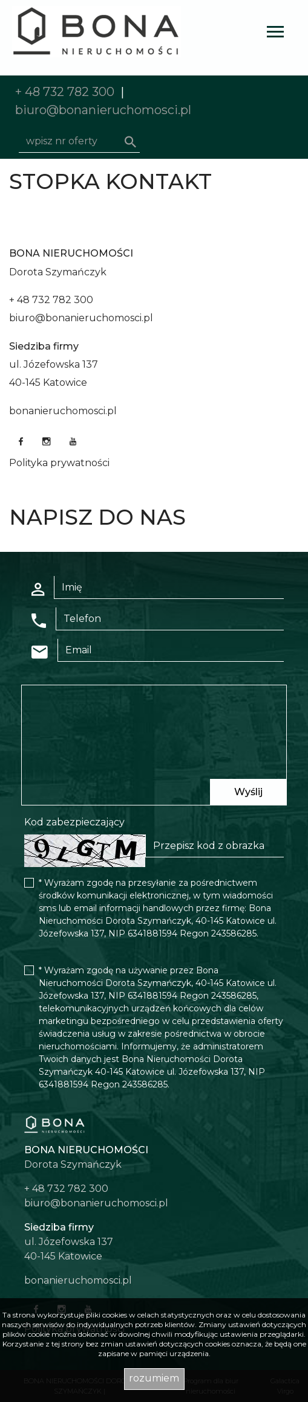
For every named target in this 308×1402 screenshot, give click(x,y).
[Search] (79, 141)
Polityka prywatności (59, 463)
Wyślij (248, 792)
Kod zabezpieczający (74, 822)
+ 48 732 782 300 (64, 92)
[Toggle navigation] (275, 33)
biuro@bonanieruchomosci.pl (103, 110)
